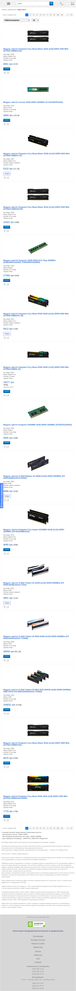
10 (58, 15)
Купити (6, 69)
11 (62, 15)
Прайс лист (38, 955)
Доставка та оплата (38, 940)
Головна (4, 9)
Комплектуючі (12, 9)
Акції (38, 958)
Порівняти (7, 72)
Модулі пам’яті (21, 9)
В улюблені (4, 72)
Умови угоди (38, 947)
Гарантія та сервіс (38, 943)
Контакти (38, 962)
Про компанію (38, 936)
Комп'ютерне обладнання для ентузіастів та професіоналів (38, 931)
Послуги (38, 951)
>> (71, 15)
